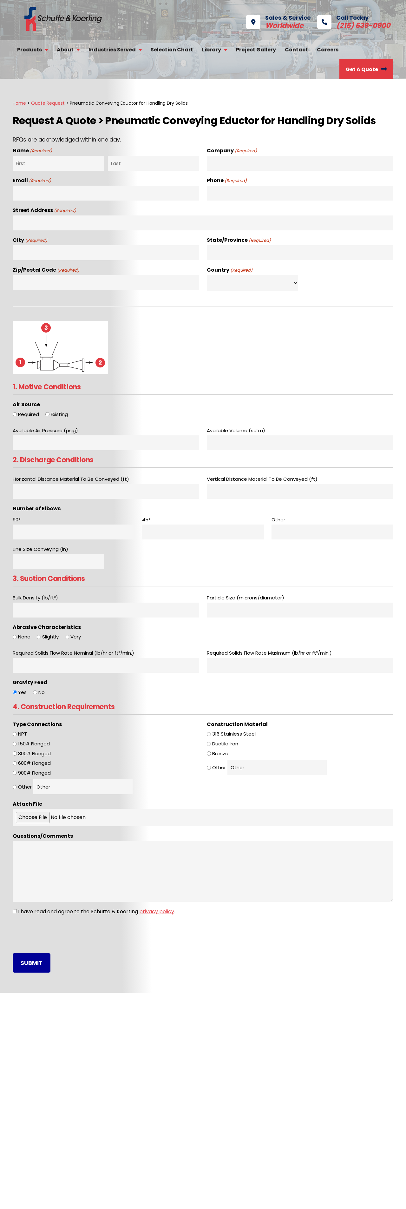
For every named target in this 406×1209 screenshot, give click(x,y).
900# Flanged (34, 773)
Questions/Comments (43, 836)
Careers (327, 49)
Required (28, 414)
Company (232, 151)
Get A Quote (362, 69)
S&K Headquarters (229, 1021)
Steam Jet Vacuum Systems (156, 1090)
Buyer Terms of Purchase (178, 1199)
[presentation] (61, 934)
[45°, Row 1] (203, 532)
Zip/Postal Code (46, 270)
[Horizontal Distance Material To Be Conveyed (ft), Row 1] (106, 491)
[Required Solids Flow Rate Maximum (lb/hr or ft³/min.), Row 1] (300, 665)
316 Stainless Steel (234, 733)
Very (75, 636)
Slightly (50, 636)
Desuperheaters (141, 1122)
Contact (296, 49)
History (35, 1090)
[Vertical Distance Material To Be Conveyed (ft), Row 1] (300, 491)
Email (32, 181)
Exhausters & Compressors (155, 1144)
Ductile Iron (225, 743)
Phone (227, 181)
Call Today (344, 21)
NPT (22, 733)
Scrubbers (134, 1112)
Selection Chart (172, 49)
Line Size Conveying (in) (40, 549)
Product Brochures (240, 1090)
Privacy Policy (132, 1199)
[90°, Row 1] (73, 532)
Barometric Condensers (151, 1101)
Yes (22, 692)
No (41, 692)
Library (211, 49)
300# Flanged (34, 753)
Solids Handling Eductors (151, 1165)
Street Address (44, 210)
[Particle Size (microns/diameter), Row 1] (300, 610)
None (24, 636)
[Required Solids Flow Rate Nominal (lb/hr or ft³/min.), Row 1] (106, 665)
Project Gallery (256, 49)
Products (29, 49)
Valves (129, 1133)
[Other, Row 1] (332, 532)
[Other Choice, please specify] (83, 786)
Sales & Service (278, 21)
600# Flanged (34, 763)
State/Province (239, 240)
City (30, 240)
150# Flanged (34, 743)
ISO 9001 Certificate (241, 1122)
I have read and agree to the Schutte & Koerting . (96, 911)
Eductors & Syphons (146, 1176)
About (65, 49)
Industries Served (112, 49)
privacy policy (156, 911)
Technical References (244, 1101)
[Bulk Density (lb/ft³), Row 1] (106, 610)
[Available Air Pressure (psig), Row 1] (106, 442)
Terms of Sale (225, 1199)
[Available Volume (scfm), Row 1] (300, 442)
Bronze (220, 753)
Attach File (27, 804)
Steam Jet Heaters (145, 1155)
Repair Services (331, 1090)
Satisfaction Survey (50, 1112)
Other (25, 786)
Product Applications (243, 1112)
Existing (59, 414)
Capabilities (41, 1101)
